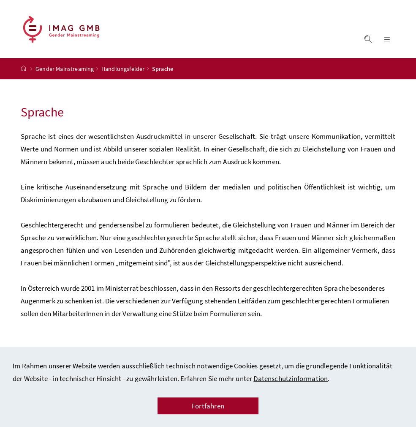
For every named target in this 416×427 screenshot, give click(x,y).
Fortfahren (208, 406)
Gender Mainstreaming (64, 69)
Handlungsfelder (123, 69)
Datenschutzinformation (290, 378)
